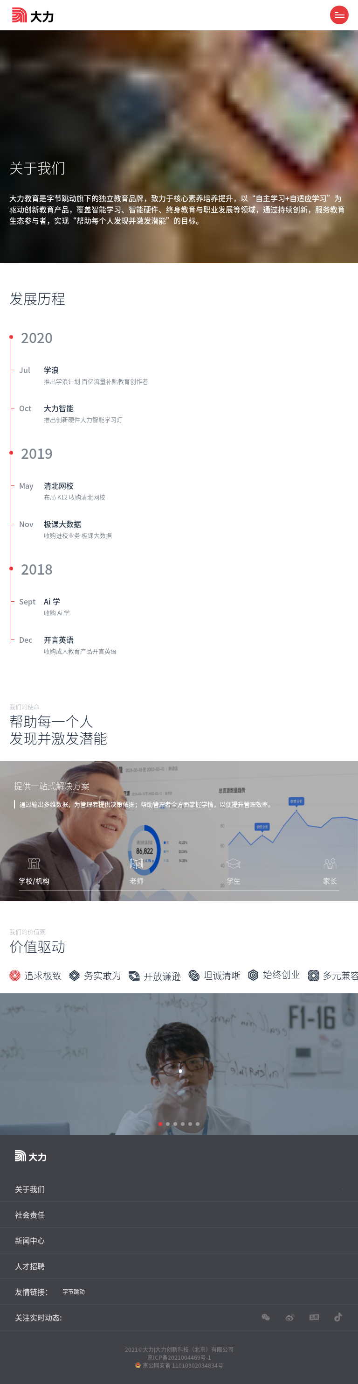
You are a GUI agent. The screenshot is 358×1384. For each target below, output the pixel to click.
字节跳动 (73, 1291)
